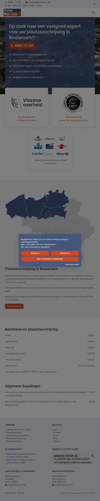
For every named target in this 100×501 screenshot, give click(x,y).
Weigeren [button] (35, 253)
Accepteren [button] (65, 253)
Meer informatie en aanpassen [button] (50, 259)
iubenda (76, 264)
